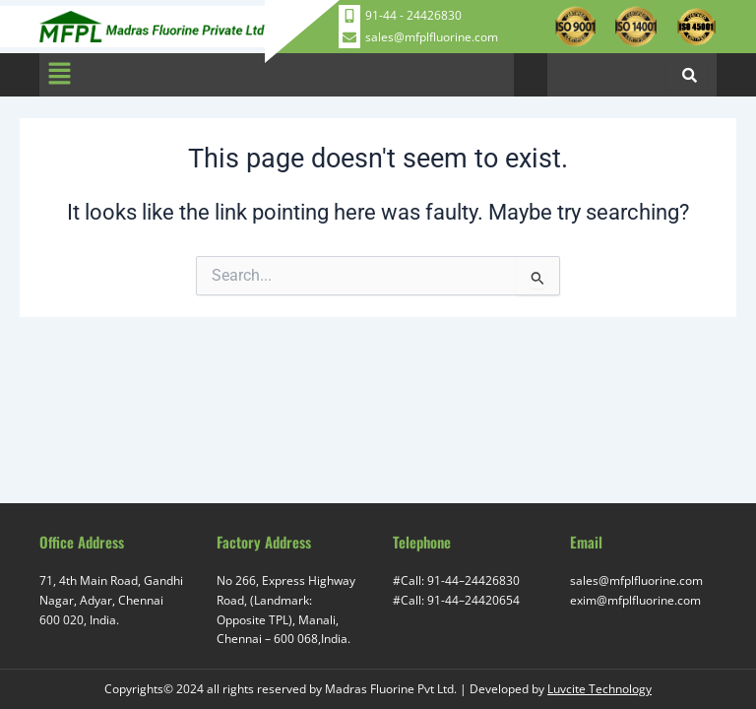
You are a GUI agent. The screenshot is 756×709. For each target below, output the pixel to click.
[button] (59, 75)
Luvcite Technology (599, 688)
